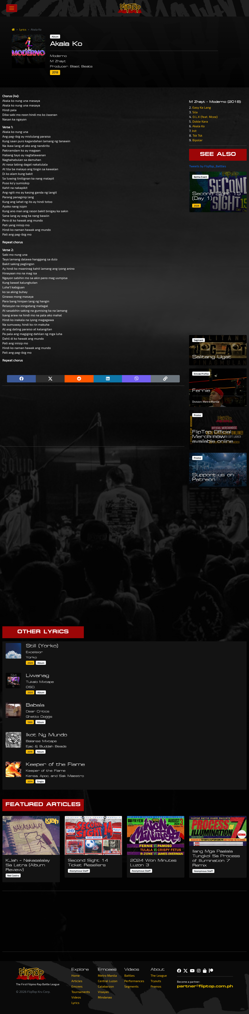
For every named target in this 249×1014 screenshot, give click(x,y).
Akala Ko (198, 126)
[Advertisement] (93, 416)
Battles (129, 975)
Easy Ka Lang (201, 107)
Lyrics (22, 29)
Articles (76, 981)
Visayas (103, 992)
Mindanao (105, 997)
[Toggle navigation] (11, 8)
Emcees (76, 986)
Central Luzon (107, 981)
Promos (156, 986)
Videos (76, 997)
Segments (131, 986)
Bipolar (197, 140)
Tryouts (156, 981)
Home (75, 975)
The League (159, 975)
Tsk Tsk (197, 135)
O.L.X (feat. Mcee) (205, 117)
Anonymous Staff (78, 870)
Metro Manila (107, 975)
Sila (195, 112)
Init (194, 131)
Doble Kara (200, 121)
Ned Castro (13, 875)
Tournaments (80, 992)
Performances (134, 981)
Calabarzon (106, 986)
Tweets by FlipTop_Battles (207, 166)
